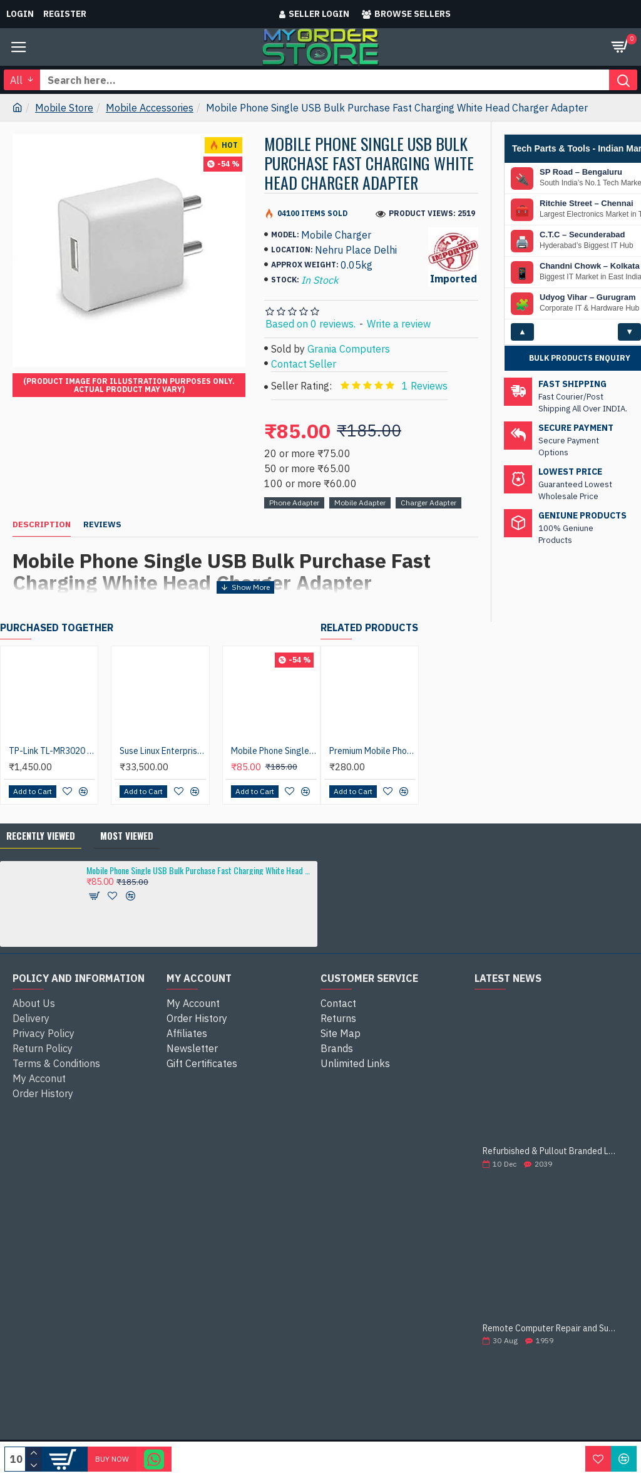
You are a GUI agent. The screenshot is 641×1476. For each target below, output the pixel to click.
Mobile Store (64, 107)
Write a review (399, 323)
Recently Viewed (40, 835)
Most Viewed (126, 835)
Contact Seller (303, 364)
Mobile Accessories (149, 107)
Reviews (102, 525)
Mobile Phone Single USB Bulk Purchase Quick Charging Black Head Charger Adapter (274, 750)
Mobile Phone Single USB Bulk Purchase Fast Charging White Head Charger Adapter (199, 870)
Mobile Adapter (360, 502)
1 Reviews (425, 385)
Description (42, 525)
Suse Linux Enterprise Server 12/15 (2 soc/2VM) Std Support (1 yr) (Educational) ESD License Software (162, 750)
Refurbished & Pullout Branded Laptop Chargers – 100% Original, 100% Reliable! (551, 1151)
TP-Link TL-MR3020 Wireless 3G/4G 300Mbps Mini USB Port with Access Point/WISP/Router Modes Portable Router (52, 750)
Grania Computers (348, 349)
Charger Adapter (428, 502)
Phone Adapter (294, 502)
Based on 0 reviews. (310, 323)
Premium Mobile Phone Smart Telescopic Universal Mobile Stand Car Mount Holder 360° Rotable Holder (372, 750)
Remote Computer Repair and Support (551, 1328)
